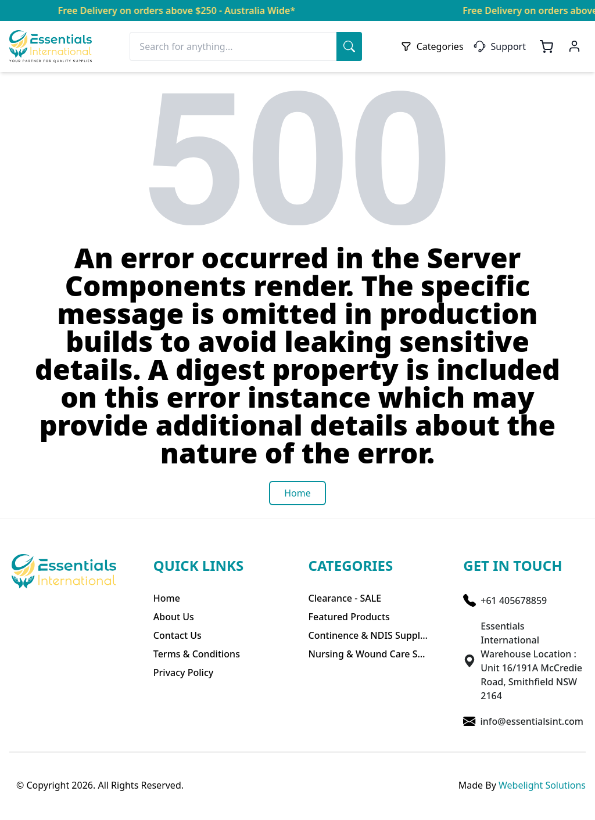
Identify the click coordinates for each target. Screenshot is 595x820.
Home (166, 598)
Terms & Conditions (196, 654)
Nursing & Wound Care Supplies (369, 654)
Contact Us (177, 635)
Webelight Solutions (542, 785)
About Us (173, 616)
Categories (432, 46)
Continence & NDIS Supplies (369, 635)
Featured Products (349, 616)
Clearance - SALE (345, 598)
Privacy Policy (183, 672)
